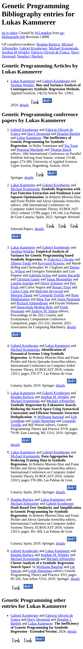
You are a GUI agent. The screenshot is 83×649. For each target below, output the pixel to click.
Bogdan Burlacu (48, 44)
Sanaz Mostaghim (59, 279)
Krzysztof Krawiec (51, 263)
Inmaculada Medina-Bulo (35, 307)
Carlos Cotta (19, 291)
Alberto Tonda (21, 263)
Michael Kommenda (63, 48)
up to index (10, 33)
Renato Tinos (61, 287)
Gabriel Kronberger (33, 48)
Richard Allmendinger (32, 303)
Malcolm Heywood (49, 291)
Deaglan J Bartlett (30, 56)
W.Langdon (43, 33)
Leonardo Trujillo (51, 295)
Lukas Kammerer (23, 81)
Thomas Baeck (60, 150)
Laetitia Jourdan (22, 283)
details (24, 105)
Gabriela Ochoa (40, 275)
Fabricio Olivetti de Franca (50, 52)
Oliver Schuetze (52, 283)
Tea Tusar (71, 146)
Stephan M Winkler (15, 52)
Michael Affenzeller (60, 401)
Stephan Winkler (22, 85)
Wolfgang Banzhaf (50, 417)
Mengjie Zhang (21, 295)
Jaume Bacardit (69, 275)
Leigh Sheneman (43, 421)
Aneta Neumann (68, 299)
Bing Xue (43, 299)
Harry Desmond (38, 134)
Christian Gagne (28, 279)
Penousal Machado (30, 150)
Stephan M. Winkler (55, 397)
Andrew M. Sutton (44, 311)
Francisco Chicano (61, 259)
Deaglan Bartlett (68, 134)
